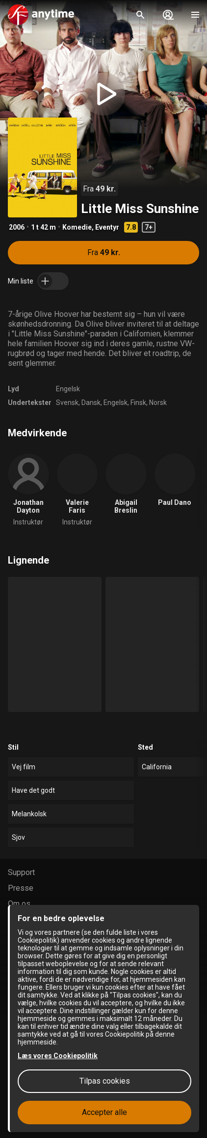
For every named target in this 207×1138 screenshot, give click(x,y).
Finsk (138, 402)
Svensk (67, 402)
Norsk (158, 402)
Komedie (77, 227)
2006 (17, 227)
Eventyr (107, 227)
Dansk (91, 402)
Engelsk (68, 389)
